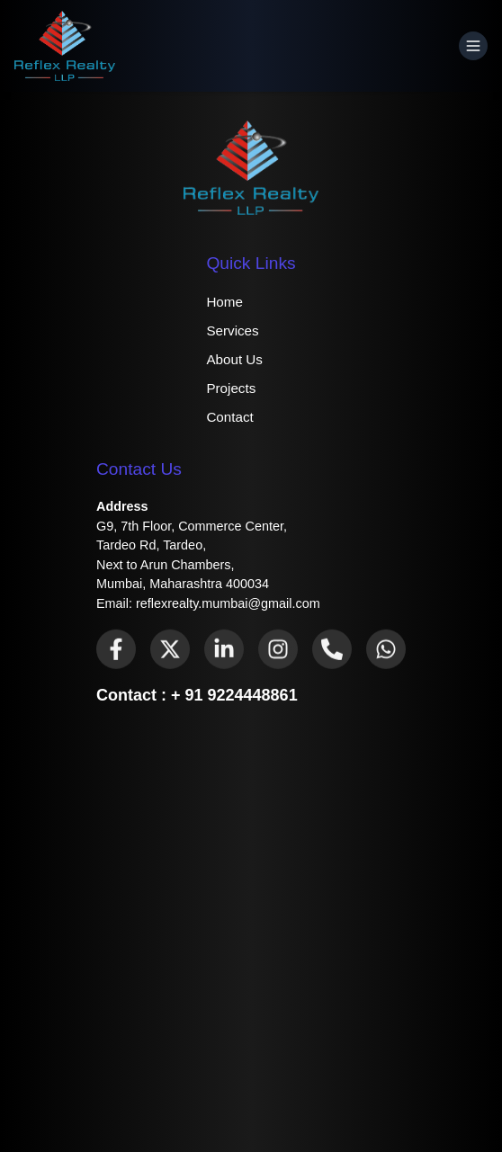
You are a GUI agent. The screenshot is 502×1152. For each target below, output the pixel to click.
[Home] (64, 46)
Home (224, 301)
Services (232, 330)
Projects (230, 388)
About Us (234, 359)
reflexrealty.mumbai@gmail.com (228, 603)
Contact (229, 416)
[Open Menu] (473, 45)
